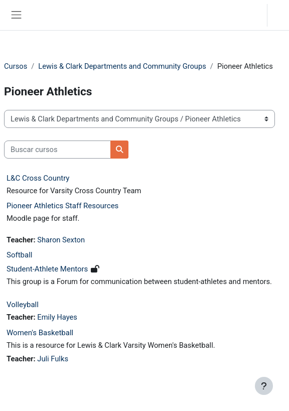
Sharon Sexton (61, 239)
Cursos (15, 66)
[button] (249, 15)
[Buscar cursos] (57, 150)
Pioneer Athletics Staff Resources (62, 205)
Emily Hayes (57, 317)
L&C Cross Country (38, 178)
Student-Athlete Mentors (47, 268)
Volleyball (23, 304)
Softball (19, 254)
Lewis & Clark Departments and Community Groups (122, 66)
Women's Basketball (40, 332)
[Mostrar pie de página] (264, 386)
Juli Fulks (52, 358)
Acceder (280, 15)
